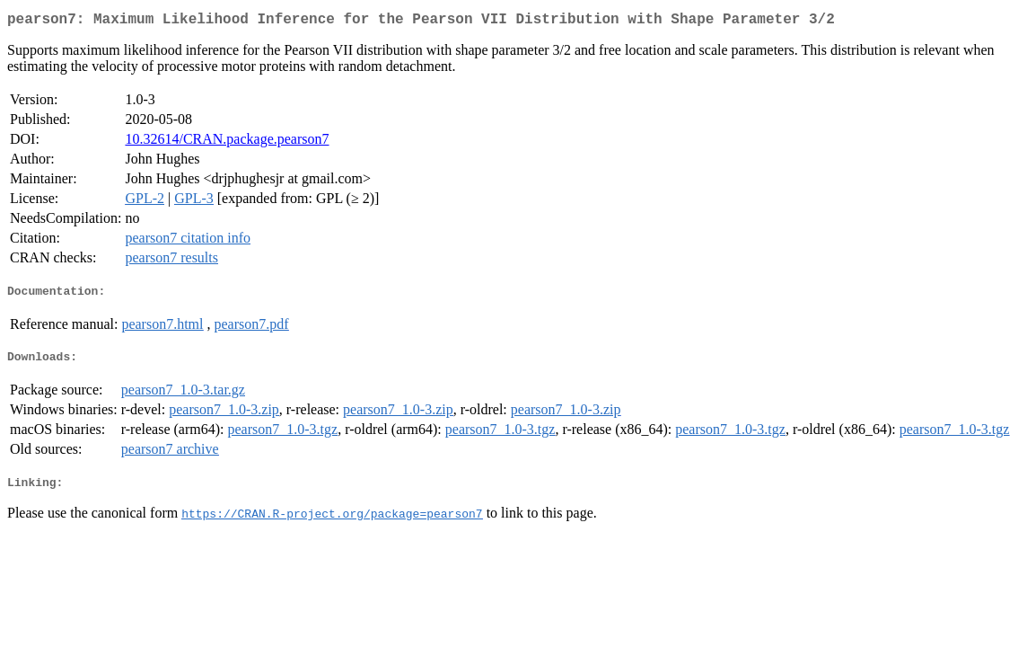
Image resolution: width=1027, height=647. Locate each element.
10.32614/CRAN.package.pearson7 (227, 142)
